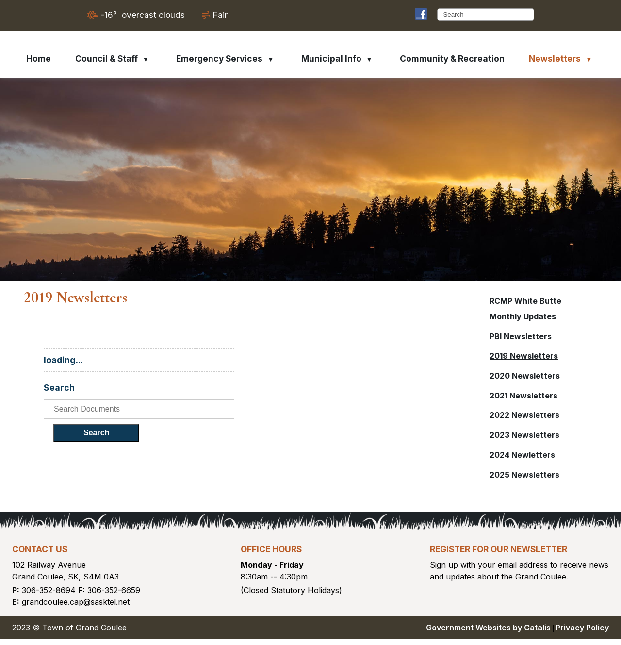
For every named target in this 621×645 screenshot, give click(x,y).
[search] (482, 14)
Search (280, 437)
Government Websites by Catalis (488, 633)
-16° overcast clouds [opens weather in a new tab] (142, 15)
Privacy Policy (582, 633)
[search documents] (348, 414)
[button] (528, 14)
